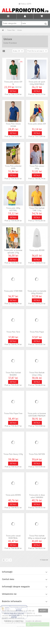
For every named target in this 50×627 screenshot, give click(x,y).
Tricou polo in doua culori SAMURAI (37, 496)
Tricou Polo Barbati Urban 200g (36, 373)
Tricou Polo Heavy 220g (13, 454)
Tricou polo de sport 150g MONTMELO (37, 83)
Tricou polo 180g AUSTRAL (13, 209)
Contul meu (8, 579)
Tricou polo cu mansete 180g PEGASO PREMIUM (36, 293)
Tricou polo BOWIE (13, 495)
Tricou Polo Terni (13, 332)
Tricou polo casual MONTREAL (13, 536)
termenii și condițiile (13, 621)
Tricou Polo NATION (37, 454)
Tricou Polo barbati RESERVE (13, 373)
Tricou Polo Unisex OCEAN (13, 125)
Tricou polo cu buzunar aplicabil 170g (13, 251)
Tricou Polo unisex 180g (36, 167)
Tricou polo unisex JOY (37, 124)
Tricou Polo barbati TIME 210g (36, 209)
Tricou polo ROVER (36, 250)
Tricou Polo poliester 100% (13, 167)
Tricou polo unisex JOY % (13, 83)
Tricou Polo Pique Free (13, 413)
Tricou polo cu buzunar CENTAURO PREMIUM (37, 414)
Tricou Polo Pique (37, 332)
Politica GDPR (25, 4)
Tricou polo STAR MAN (13, 291)
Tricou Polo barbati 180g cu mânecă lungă (37, 536)
